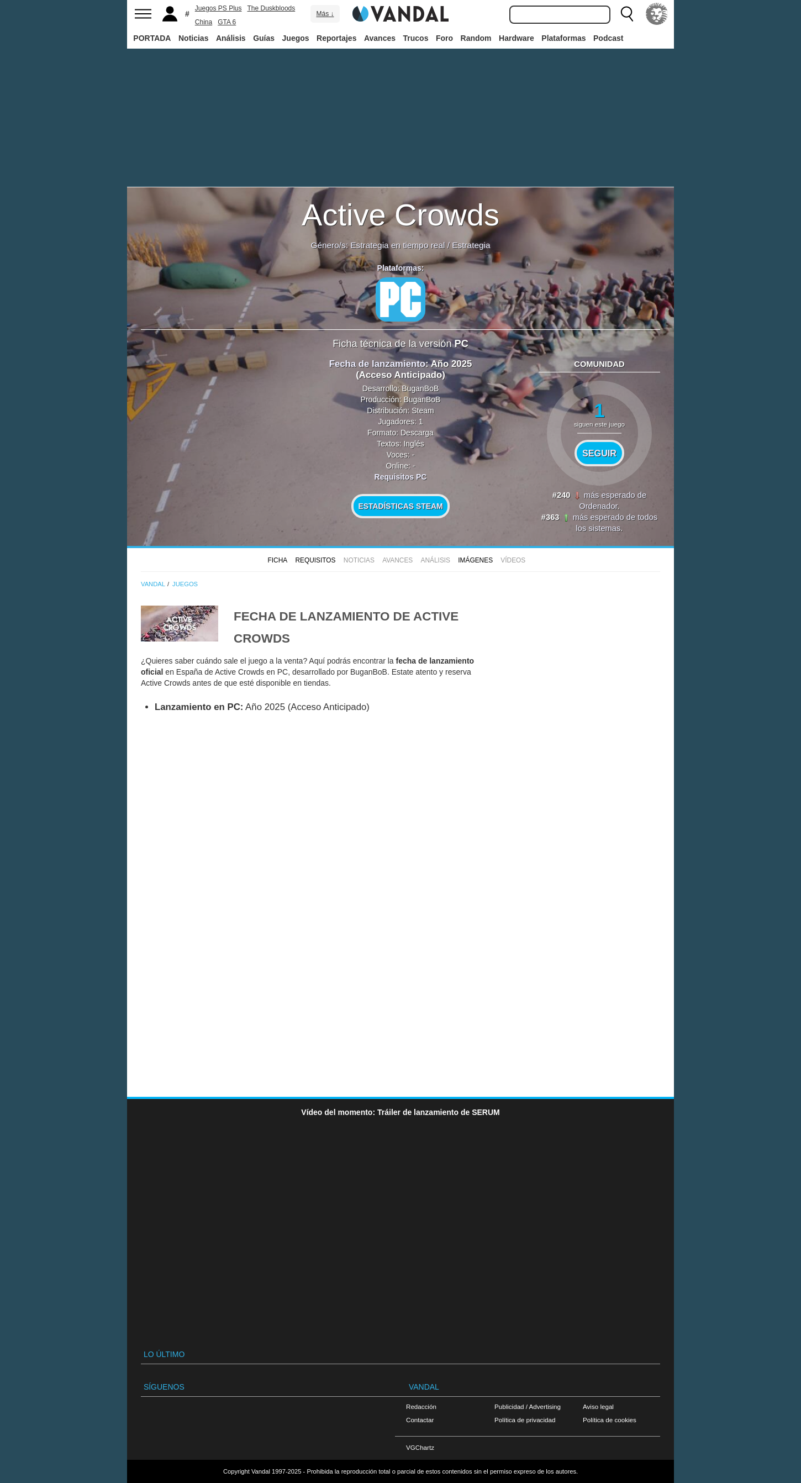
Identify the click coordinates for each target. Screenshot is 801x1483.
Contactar (420, 1419)
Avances (380, 38)
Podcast (608, 38)
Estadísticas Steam (401, 506)
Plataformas (563, 38)
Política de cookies (609, 1419)
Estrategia (471, 245)
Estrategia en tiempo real (397, 245)
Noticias (193, 38)
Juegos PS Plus (218, 8)
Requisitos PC (401, 476)
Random (476, 38)
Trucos (416, 38)
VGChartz (420, 1447)
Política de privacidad (524, 1419)
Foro (444, 38)
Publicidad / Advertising (527, 1406)
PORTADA (152, 38)
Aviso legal (598, 1406)
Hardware (516, 38)
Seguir (599, 453)
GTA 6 (227, 22)
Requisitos (315, 560)
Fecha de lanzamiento (377, 364)
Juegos (295, 38)
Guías (264, 38)
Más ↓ (325, 14)
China (203, 22)
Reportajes (336, 38)
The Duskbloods (271, 8)
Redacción (421, 1406)
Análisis (231, 38)
